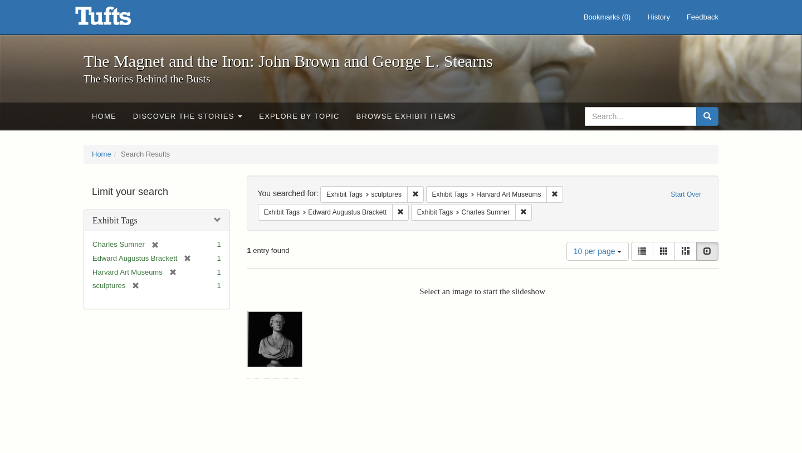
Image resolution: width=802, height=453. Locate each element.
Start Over (686, 194)
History (658, 17)
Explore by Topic (299, 116)
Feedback (702, 17)
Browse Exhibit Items (406, 116)
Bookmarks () (607, 17)
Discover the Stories (188, 116)
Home (104, 116)
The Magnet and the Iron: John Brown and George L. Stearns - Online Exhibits (117, 19)
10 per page (598, 251)
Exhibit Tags (115, 220)
